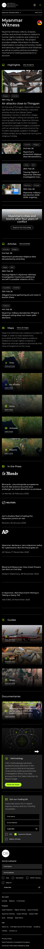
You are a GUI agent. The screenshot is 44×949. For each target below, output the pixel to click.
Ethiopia (10, 918)
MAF (33, 165)
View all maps (23, 328)
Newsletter (19, 878)
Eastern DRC (33, 914)
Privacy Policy (7, 938)
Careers (4, 931)
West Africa (19, 918)
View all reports (28, 65)
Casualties (6, 288)
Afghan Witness (14, 839)
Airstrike (15, 96)
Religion (6, 96)
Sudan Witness (22, 914)
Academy (37, 927)
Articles (4, 901)
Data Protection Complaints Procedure (16, 942)
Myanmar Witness (24, 834)
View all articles (24, 243)
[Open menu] (34, 5)
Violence (6, 306)
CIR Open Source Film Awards (21, 927)
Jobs (7, 878)
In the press (21, 901)
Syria (3, 918)
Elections (27, 185)
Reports (8, 883)
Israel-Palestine (7, 910)
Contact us (13, 931)
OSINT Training (35, 878)
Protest (36, 185)
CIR (10, 834)
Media (26, 165)
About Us (5, 927)
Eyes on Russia (33, 910)
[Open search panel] (40, 5)
